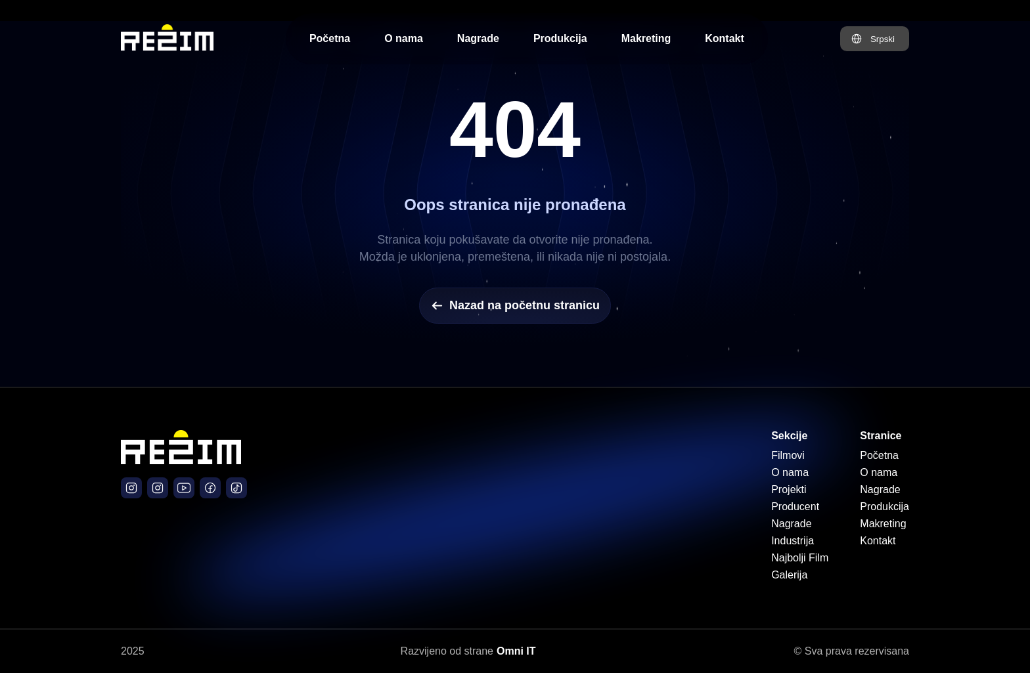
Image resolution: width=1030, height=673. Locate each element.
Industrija (792, 540)
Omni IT (516, 651)
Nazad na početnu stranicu (515, 306)
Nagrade (478, 38)
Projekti (788, 489)
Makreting (646, 38)
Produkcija (560, 38)
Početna (329, 38)
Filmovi (788, 455)
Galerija (789, 574)
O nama (403, 38)
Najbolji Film (799, 557)
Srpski (882, 39)
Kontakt (724, 38)
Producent (795, 506)
